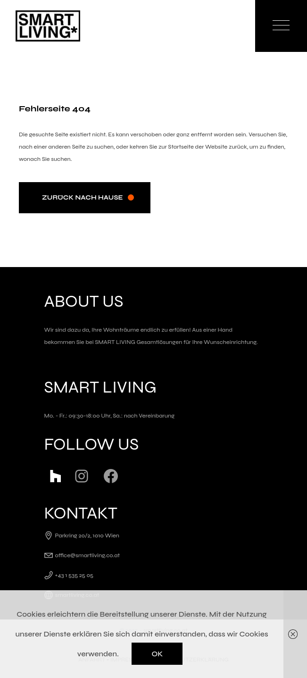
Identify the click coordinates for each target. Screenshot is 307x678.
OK (157, 653)
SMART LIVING (115, 342)
